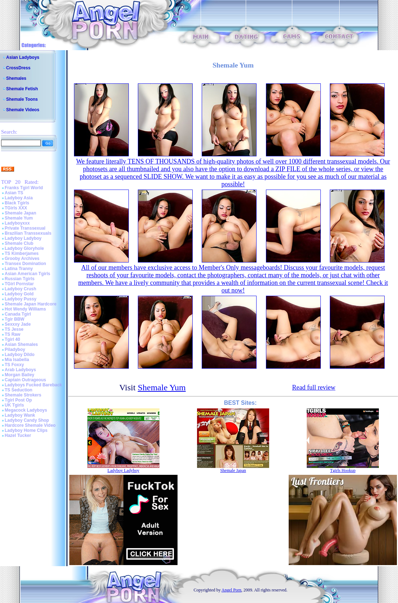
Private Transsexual (25, 228)
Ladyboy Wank (20, 415)
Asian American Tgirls (27, 273)
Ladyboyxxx (17, 223)
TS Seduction (18, 389)
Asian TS (14, 192)
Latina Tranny (19, 268)
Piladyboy (15, 349)
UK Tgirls (14, 405)
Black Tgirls (17, 202)
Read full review (313, 387)
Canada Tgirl (18, 314)
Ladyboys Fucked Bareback (33, 384)
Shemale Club (19, 243)
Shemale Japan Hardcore (30, 304)
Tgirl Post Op (18, 400)
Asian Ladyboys (22, 57)
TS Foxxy (14, 364)
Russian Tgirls (20, 278)
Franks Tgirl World (24, 187)
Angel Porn (231, 590)
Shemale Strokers (23, 395)
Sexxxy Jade (18, 324)
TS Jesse (14, 329)
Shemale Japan (20, 213)
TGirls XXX (16, 208)
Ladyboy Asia (19, 197)
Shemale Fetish (22, 88)
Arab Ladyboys (20, 369)
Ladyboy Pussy (20, 299)
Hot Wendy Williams (25, 309)
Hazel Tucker (18, 435)
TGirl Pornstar (19, 283)
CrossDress (18, 67)
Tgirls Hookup (342, 470)
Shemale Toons (22, 99)
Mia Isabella (17, 359)
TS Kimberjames (22, 253)
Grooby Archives (22, 258)
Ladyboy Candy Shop (27, 420)
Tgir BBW (15, 319)
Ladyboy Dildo (20, 354)
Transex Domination (25, 263)
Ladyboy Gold (19, 293)
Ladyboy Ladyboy (23, 238)
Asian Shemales (21, 344)
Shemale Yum (19, 218)
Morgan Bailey (19, 374)
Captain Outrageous (25, 379)
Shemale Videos (22, 109)
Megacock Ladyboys (26, 410)
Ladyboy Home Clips (26, 430)
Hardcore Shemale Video (30, 425)
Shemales (16, 78)
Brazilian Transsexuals (28, 233)
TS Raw (12, 334)
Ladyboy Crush (20, 288)
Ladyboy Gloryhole (24, 248)
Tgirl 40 (12, 339)
